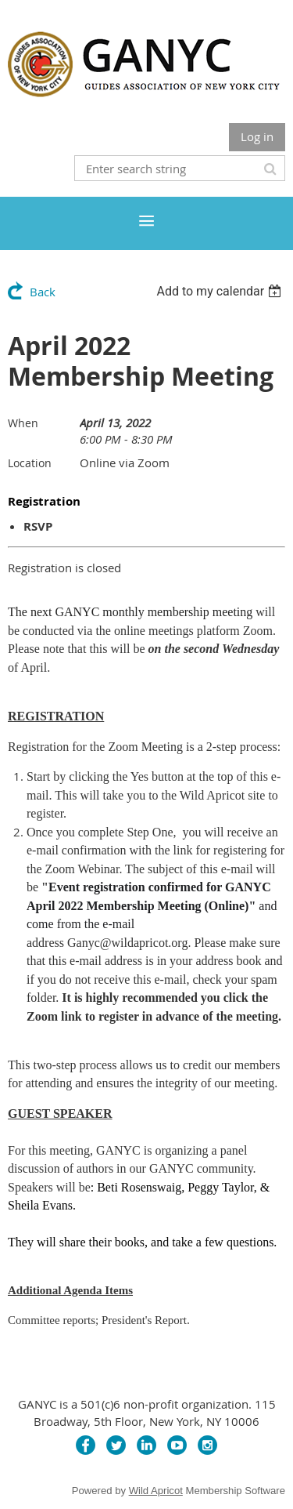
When (23, 422)
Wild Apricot (156, 1490)
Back (42, 291)
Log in (257, 136)
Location (30, 462)
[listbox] (220, 291)
